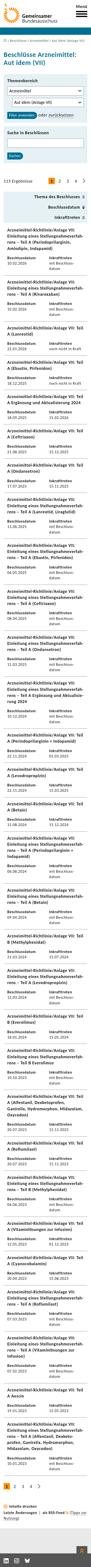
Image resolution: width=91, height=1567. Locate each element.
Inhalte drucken (23, 1506)
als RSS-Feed (54, 1512)
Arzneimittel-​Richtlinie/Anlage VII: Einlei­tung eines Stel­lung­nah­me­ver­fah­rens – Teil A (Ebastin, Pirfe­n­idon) (45, 551)
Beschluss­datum (64, 207)
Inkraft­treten (67, 217)
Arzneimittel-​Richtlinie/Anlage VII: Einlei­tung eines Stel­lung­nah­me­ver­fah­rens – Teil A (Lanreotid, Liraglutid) (45, 505)
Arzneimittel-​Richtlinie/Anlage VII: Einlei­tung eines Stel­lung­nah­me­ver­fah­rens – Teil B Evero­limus (45, 1056)
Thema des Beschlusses (57, 196)
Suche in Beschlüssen (28, 132)
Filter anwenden (21, 115)
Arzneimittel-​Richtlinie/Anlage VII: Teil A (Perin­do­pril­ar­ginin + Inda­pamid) (45, 738)
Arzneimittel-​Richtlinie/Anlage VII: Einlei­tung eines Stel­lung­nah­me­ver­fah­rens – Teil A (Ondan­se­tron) (45, 643)
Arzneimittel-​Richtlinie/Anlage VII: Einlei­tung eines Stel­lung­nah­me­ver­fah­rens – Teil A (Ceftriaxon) (45, 597)
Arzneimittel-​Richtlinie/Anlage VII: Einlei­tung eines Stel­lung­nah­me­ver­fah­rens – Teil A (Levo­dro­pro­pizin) (45, 976)
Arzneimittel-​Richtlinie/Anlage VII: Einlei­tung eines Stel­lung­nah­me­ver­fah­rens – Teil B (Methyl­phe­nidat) (45, 1183)
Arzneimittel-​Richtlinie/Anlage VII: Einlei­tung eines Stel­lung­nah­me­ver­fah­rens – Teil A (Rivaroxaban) (45, 288)
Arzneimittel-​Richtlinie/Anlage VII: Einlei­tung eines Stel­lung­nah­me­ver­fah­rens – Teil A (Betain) (45, 896)
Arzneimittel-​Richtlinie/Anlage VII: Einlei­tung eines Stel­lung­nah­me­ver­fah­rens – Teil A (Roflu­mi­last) (45, 1298)
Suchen (14, 155)
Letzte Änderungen (20, 1512)
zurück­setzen (61, 115)
